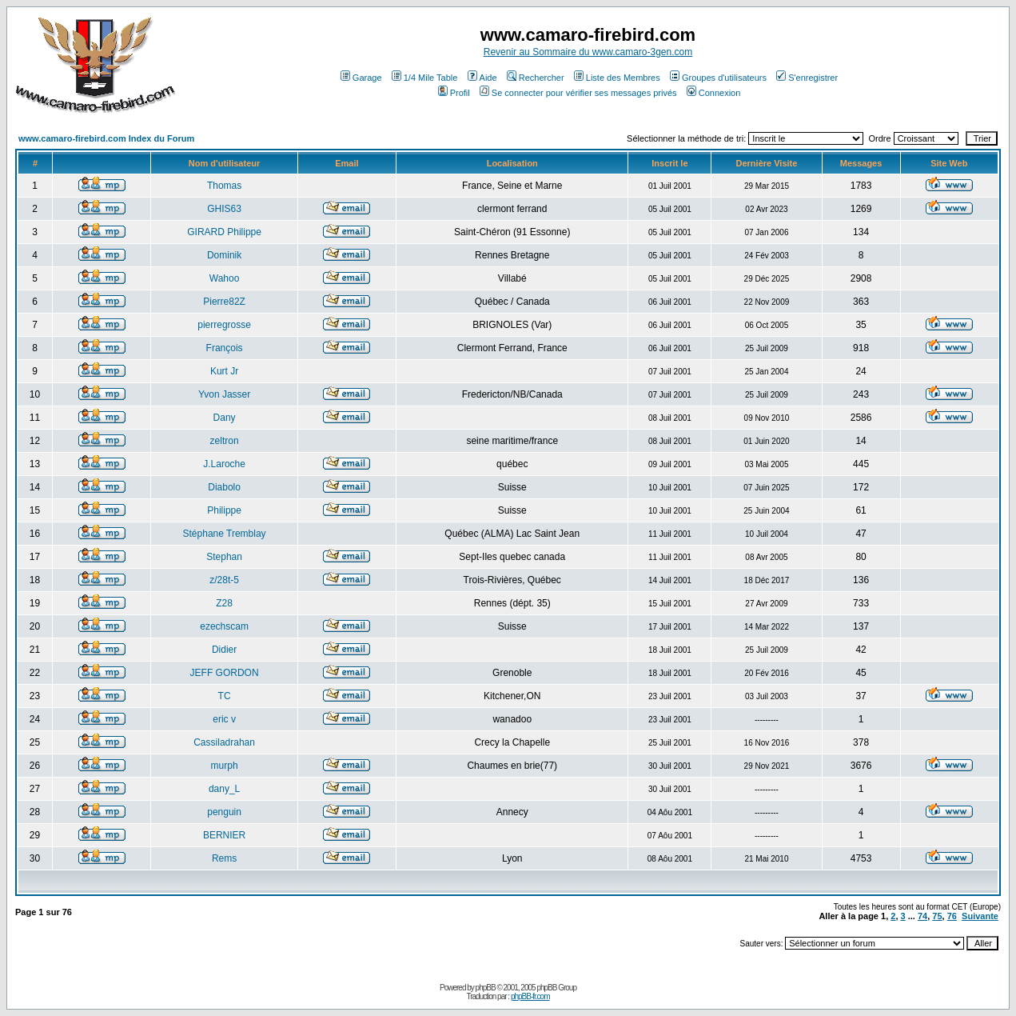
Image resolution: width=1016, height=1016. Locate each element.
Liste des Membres (617, 77)
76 (952, 916)
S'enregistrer (807, 77)
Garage (361, 77)
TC (224, 696)
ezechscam (224, 626)
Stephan (224, 556)
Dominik (224, 255)
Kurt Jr (224, 371)
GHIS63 (224, 208)
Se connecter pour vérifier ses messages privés (578, 93)
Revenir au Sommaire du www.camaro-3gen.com (588, 52)
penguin (224, 812)
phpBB (486, 987)
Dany (224, 417)
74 (922, 916)
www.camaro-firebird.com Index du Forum (106, 138)
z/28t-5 (224, 580)
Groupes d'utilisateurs (718, 77)
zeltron (224, 440)
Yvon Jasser (224, 394)
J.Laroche (224, 464)
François (224, 348)
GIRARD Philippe (224, 232)
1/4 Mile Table (425, 77)
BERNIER (224, 835)
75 (937, 916)
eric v (224, 719)
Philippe (224, 510)
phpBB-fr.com (530, 996)
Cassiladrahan (224, 742)
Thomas (224, 185)
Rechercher (535, 77)
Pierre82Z (224, 301)
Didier (224, 649)
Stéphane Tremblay (224, 533)
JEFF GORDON (224, 672)
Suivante (980, 916)
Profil (454, 93)
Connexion (714, 93)
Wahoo (224, 278)
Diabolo (224, 487)
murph (224, 765)
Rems (224, 858)
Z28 (224, 603)
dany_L (224, 788)
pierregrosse (224, 324)
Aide (482, 77)
